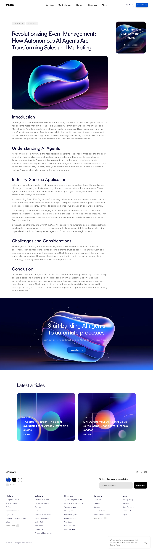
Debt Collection (41, 522)
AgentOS (9, 514)
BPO (37, 511)
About (104, 5)
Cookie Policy (115, 545)
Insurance (39, 529)
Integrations (10, 522)
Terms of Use (128, 511)
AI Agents (9, 507)
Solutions (50, 5)
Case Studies (69, 526)
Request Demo (99, 511)
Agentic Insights (70, 500)
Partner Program (70, 514)
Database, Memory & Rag (16, 518)
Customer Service (42, 518)
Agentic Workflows (13, 511)
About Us (97, 500)
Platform (80, 5)
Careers (96, 503)
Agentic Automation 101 (73, 503)
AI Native (67, 529)
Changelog (68, 511)
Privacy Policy (128, 500)
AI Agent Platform (12, 500)
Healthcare (39, 526)
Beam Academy (70, 518)
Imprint (125, 514)
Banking (38, 507)
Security (126, 503)
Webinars (68, 507)
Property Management (43, 533)
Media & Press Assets (101, 514)
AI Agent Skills (11, 503)
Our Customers (64, 5)
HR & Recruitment (42, 503)
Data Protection (129, 507)
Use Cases (68, 522)
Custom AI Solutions (43, 514)
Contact (96, 507)
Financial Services (42, 500)
